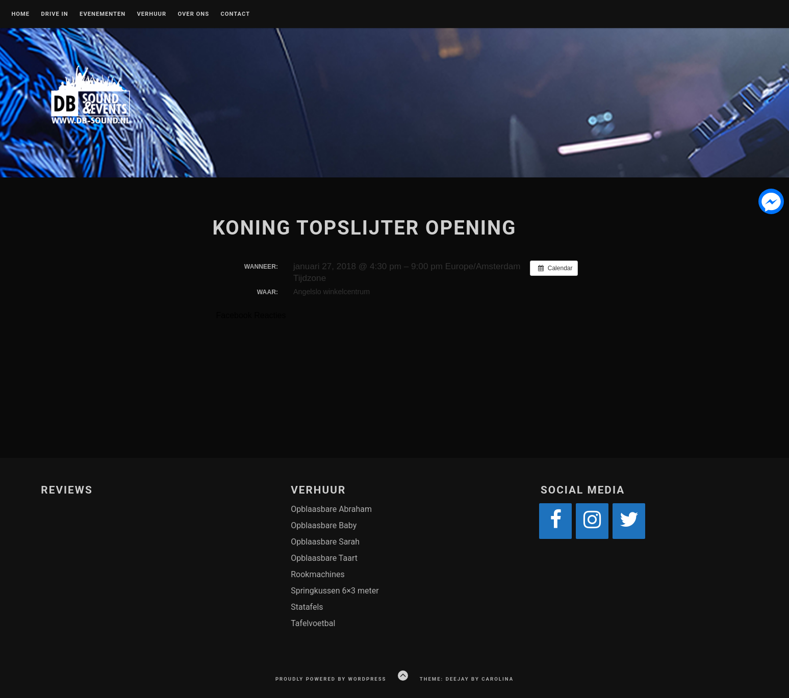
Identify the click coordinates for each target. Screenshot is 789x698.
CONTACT (235, 14)
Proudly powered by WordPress (331, 679)
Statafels (307, 607)
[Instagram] (592, 521)
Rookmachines (318, 574)
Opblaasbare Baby (324, 525)
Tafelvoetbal (313, 623)
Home (20, 14)
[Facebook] (555, 521)
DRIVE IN (54, 14)
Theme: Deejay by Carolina (467, 679)
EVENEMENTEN (102, 14)
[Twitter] (629, 521)
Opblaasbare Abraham (331, 509)
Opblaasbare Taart (324, 558)
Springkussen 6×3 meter (335, 591)
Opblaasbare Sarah (325, 542)
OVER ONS (193, 14)
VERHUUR (152, 14)
